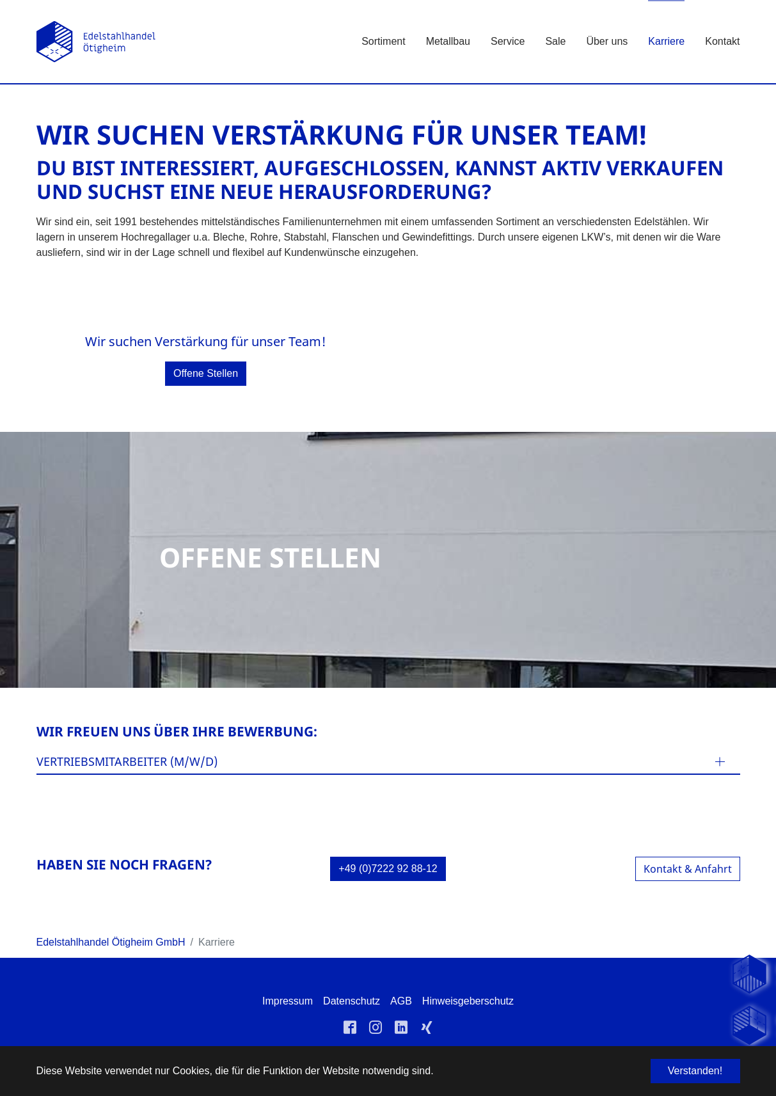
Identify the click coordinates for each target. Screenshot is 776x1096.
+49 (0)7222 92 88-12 (387, 868)
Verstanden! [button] (695, 1070)
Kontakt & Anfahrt (688, 869)
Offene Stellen (205, 373)
